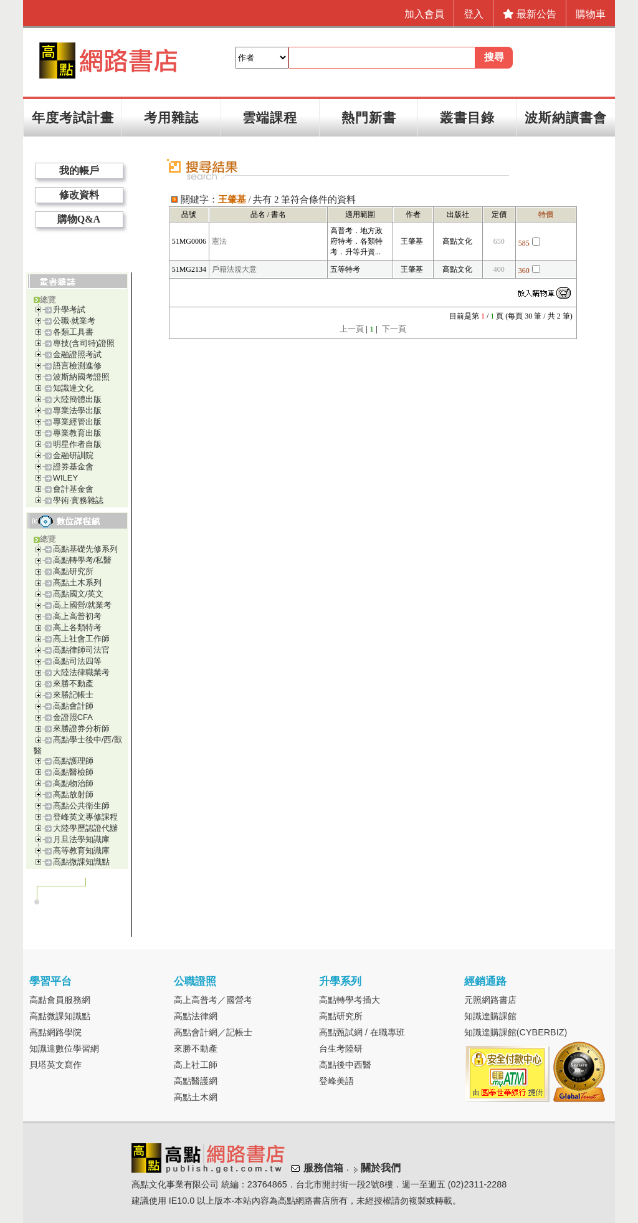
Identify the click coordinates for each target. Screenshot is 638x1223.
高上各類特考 (77, 627)
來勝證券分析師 (81, 728)
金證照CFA (73, 717)
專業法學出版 (77, 410)
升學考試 (69, 309)
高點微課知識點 (81, 861)
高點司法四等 (77, 661)
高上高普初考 (77, 616)
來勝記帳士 (73, 694)
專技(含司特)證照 (84, 343)
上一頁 (352, 328)
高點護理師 (73, 760)
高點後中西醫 (345, 1065)
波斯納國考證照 (81, 376)
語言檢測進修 (77, 365)
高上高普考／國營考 (213, 1000)
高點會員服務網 (59, 1000)
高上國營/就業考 (82, 605)
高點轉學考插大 (349, 1000)
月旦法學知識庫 (81, 839)
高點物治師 (73, 783)
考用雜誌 (171, 117)
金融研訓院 (73, 455)
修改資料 (79, 194)
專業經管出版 (77, 421)
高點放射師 (73, 794)
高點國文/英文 (78, 593)
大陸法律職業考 (81, 672)
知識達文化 (73, 388)
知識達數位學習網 (64, 1048)
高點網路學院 (55, 1032)
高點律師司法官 (81, 650)
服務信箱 (323, 1168)
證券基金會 (73, 466)
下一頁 (394, 328)
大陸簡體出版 (77, 399)
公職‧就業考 (74, 320)
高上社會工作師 (81, 638)
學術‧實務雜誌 (78, 500)
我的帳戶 (79, 170)
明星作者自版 (77, 444)
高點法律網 (195, 1016)
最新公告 (529, 14)
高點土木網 (195, 1097)
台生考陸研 (341, 1048)
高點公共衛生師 (81, 805)
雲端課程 (269, 117)
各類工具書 (73, 332)
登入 (473, 14)
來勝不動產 (73, 683)
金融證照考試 (77, 354)
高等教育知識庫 (81, 850)
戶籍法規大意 (234, 269)
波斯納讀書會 (566, 117)
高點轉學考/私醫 (82, 560)
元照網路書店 (490, 1000)
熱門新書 (368, 117)
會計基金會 (73, 489)
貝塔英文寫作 (55, 1065)
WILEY (65, 477)
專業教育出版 (77, 433)
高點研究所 (73, 571)
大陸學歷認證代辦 (85, 828)
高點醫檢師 (73, 772)
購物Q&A (78, 219)
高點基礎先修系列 (85, 549)
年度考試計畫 (73, 117)
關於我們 (381, 1168)
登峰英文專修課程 (85, 817)
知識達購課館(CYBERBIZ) (516, 1032)
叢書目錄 (467, 117)
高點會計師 (73, 706)
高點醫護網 (195, 1081)
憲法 (219, 241)
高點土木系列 (77, 582)
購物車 (591, 14)
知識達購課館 (490, 1016)
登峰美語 (336, 1081)
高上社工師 (195, 1065)
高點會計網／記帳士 (213, 1032)
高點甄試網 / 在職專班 (362, 1032)
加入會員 (424, 14)
